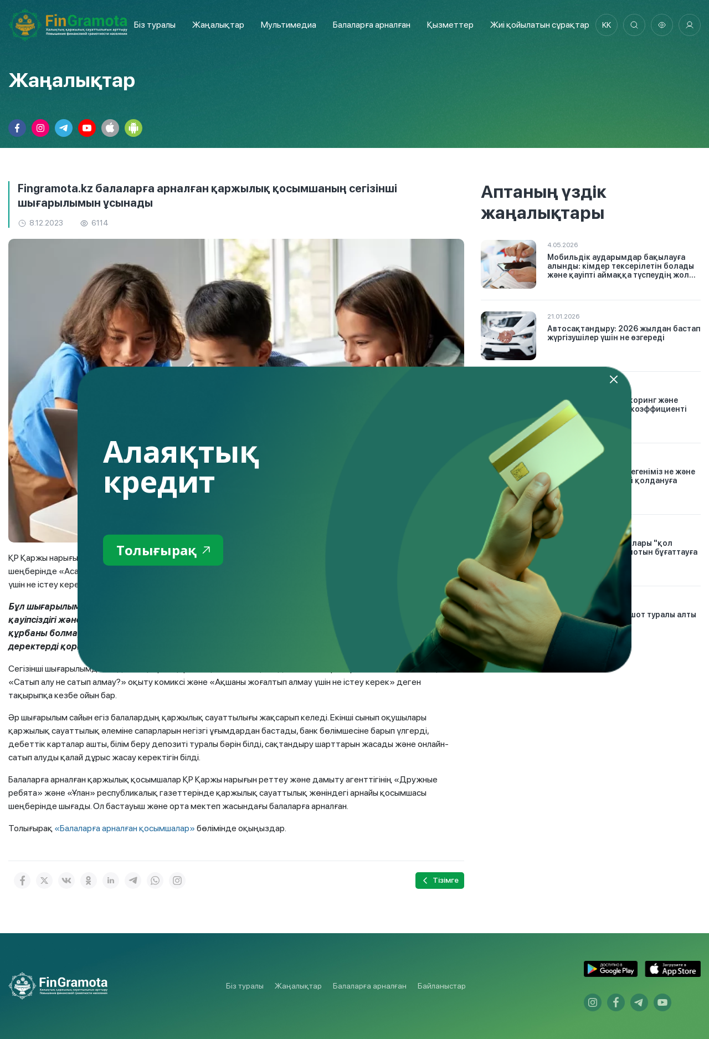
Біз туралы (155, 24)
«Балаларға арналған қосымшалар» (124, 828)
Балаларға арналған (370, 985)
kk (606, 25)
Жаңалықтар (218, 24)
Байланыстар (442, 985)
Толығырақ (163, 549)
